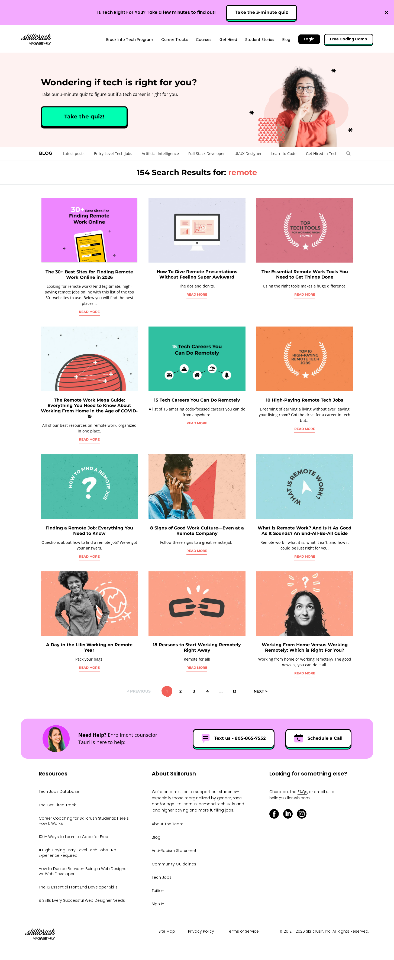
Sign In (158, 904)
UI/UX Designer (248, 153)
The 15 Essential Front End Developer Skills (78, 887)
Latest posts (74, 153)
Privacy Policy (201, 931)
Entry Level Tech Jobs (113, 153)
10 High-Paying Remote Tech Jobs (304, 400)
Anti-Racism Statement (174, 851)
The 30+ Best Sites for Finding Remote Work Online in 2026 (89, 274)
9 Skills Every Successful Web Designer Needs (82, 900)
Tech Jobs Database (59, 791)
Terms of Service (243, 931)
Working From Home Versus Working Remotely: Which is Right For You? (305, 647)
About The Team (167, 824)
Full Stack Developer (206, 153)
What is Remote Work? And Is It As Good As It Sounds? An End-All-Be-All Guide (304, 530)
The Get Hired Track (57, 805)
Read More (89, 312)
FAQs (302, 792)
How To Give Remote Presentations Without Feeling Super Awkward (197, 274)
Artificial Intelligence (160, 153)
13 (234, 691)
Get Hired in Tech (322, 153)
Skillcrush (36, 39)
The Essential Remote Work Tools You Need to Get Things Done (304, 274)
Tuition (158, 890)
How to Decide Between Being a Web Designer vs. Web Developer (83, 871)
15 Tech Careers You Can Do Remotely (197, 400)
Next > (260, 691)
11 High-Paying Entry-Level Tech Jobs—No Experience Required (77, 853)
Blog (45, 153)
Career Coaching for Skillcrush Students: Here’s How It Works (84, 821)
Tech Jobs (162, 877)
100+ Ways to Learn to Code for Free (73, 836)
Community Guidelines (174, 864)
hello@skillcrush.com (289, 798)
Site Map (167, 931)
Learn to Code (283, 153)
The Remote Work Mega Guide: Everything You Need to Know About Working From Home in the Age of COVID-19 (89, 408)
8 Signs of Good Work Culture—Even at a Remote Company (197, 530)
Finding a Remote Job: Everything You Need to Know (89, 530)
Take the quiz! (84, 116)
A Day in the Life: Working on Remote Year (89, 647)
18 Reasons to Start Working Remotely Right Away (197, 647)
